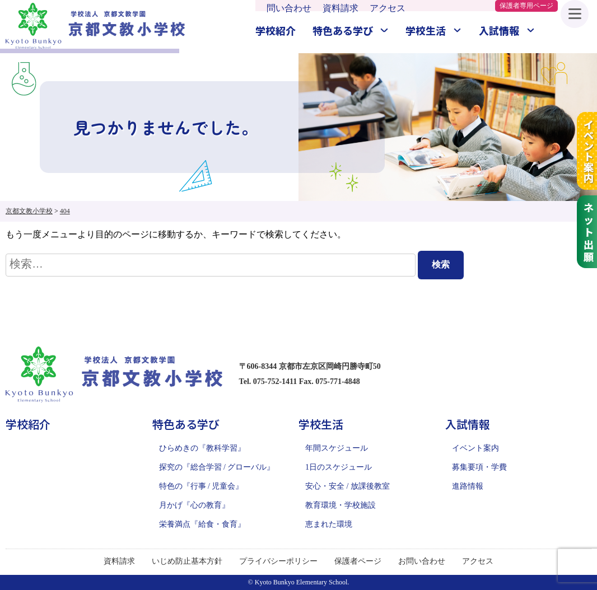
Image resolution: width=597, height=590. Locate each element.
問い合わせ (289, 8)
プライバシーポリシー (278, 561)
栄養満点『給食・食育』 (202, 524)
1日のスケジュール (338, 467)
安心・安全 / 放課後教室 (347, 486)
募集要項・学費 (479, 467)
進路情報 (467, 486)
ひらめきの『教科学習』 (202, 448)
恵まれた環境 (328, 524)
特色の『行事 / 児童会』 (201, 486)
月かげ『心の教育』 (194, 505)
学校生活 (425, 30)
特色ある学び (343, 30)
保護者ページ (357, 561)
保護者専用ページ (526, 6)
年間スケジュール (336, 448)
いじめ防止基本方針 (187, 561)
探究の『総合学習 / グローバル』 (217, 467)
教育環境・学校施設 (340, 505)
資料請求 (340, 8)
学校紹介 (275, 30)
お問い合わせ (421, 561)
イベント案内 (475, 448)
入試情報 (499, 30)
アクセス (387, 8)
